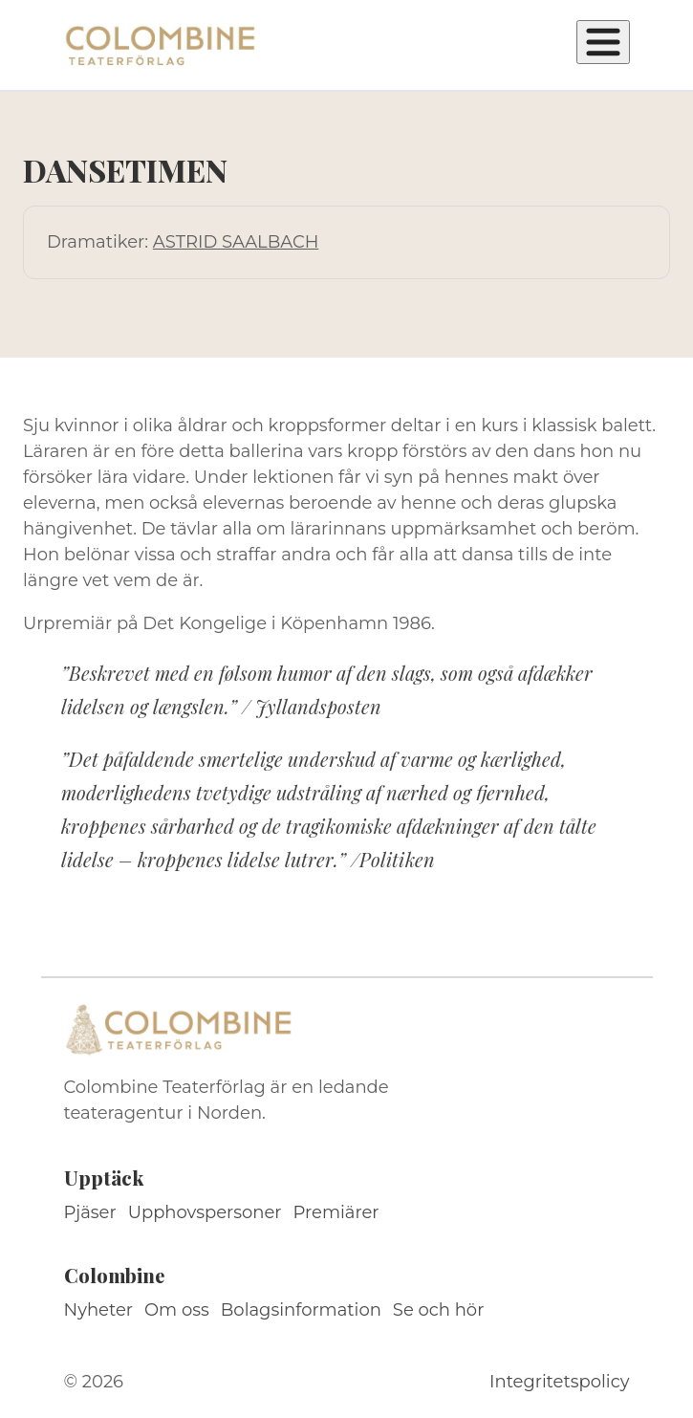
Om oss (176, 1309)
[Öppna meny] (603, 42)
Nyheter (99, 1309)
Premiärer (336, 1212)
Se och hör (439, 1309)
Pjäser (90, 1212)
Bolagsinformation (301, 1309)
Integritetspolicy (559, 1381)
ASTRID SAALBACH (235, 241)
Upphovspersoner (205, 1212)
